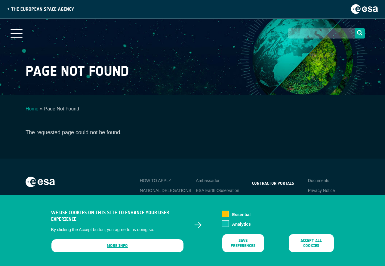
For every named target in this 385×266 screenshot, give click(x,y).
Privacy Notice (321, 190)
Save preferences (243, 246)
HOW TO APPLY (155, 180)
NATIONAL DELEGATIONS (165, 190)
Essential (241, 217)
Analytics (241, 227)
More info (117, 248)
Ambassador (208, 180)
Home (32, 108)
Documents (318, 180)
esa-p (257, 197)
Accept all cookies (311, 246)
